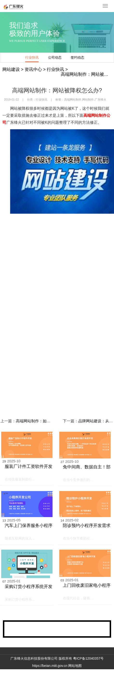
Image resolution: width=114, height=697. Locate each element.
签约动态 (80, 57)
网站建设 (11, 69)
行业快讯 (35, 57)
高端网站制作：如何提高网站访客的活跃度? (46, 421)
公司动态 (58, 57)
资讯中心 (33, 69)
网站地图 (75, 666)
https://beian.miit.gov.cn (49, 666)
